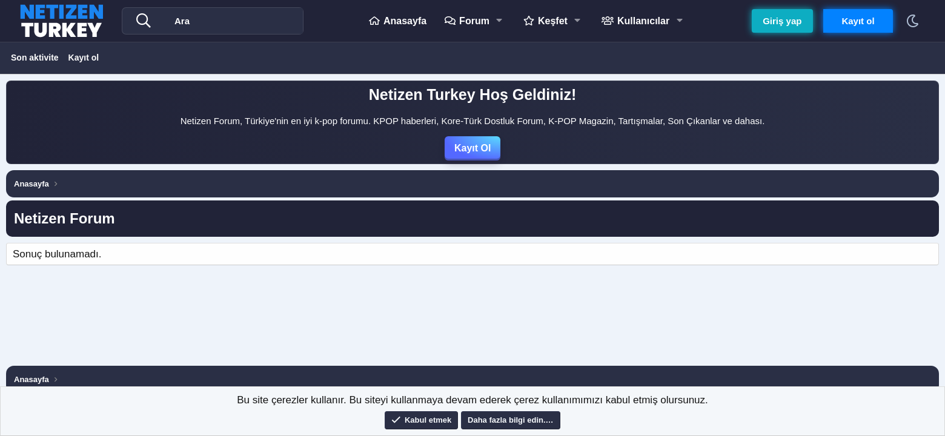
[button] (501, 20)
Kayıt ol (83, 57)
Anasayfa (404, 21)
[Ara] (237, 21)
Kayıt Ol (472, 148)
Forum (474, 21)
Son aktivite (35, 57)
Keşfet (552, 21)
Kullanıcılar (643, 21)
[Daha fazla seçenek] (146, 21)
